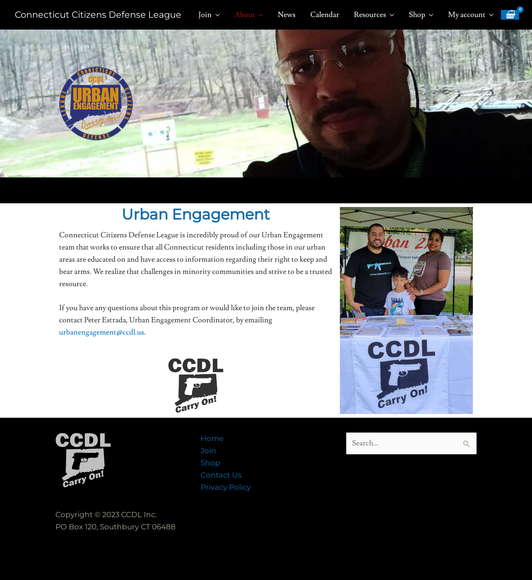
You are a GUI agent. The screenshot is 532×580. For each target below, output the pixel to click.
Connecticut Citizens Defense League (98, 14)
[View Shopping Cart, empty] (510, 15)
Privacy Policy (226, 487)
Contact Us (221, 475)
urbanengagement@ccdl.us (101, 332)
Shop (210, 462)
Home (212, 438)
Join (208, 450)
